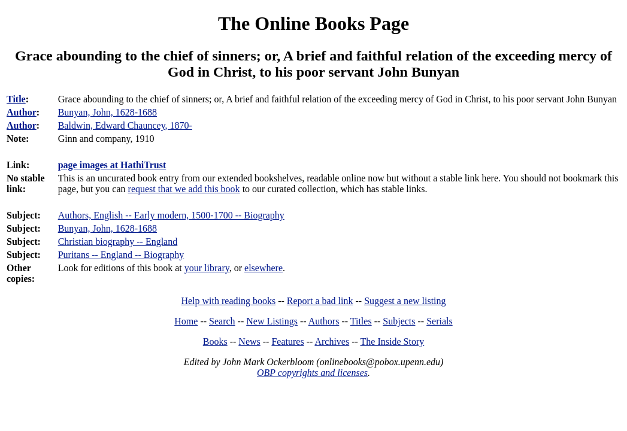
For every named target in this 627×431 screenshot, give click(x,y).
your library (206, 268)
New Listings (272, 321)
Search (222, 321)
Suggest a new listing (405, 301)
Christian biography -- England (118, 241)
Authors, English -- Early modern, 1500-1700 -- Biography (171, 215)
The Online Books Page (313, 23)
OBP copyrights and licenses (312, 373)
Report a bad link (320, 301)
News (249, 341)
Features (287, 341)
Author (22, 112)
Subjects (399, 321)
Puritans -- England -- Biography (121, 255)
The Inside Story (393, 341)
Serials (439, 321)
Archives (331, 341)
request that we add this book (184, 189)
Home (186, 321)
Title (16, 99)
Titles (361, 321)
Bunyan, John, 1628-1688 (107, 228)
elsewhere (263, 268)
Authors (324, 321)
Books (215, 341)
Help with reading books (228, 301)
